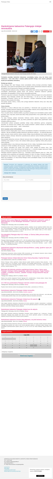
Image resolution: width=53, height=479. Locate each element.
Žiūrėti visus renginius (26, 355)
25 (40, 345)
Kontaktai (7, 467)
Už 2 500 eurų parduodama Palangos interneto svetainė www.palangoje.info (24, 283)
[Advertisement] (26, 13)
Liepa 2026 (26, 335)
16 (26, 343)
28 (12, 347)
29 (19, 347)
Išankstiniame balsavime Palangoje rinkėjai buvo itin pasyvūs (20, 299)
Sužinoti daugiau (38, 471)
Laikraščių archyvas (10, 469)
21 (12, 345)
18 (40, 343)
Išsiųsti (5, 198)
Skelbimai (6, 468)
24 (33, 345)
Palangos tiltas (5, 2)
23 (26, 345)
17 (33, 343)
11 (40, 341)
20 (5, 345)
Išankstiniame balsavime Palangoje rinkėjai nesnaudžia (17, 290)
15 (19, 343)
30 (26, 347)
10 (33, 341)
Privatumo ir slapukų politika (12, 471)
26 (47, 345)
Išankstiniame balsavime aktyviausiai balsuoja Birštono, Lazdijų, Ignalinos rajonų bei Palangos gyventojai (26, 248)
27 (5, 347)
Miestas (26, 224)
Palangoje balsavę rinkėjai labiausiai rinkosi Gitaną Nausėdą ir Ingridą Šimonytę (25, 258)
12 (47, 341)
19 (47, 343)
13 (5, 343)
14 (12, 343)
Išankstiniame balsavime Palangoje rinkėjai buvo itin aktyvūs (19, 309)
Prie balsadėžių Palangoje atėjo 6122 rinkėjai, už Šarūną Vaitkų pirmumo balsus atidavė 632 (25, 235)
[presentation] (11, 193)
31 (33, 347)
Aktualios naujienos (27, 292)
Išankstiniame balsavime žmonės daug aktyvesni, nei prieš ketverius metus (23, 319)
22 (19, 345)
